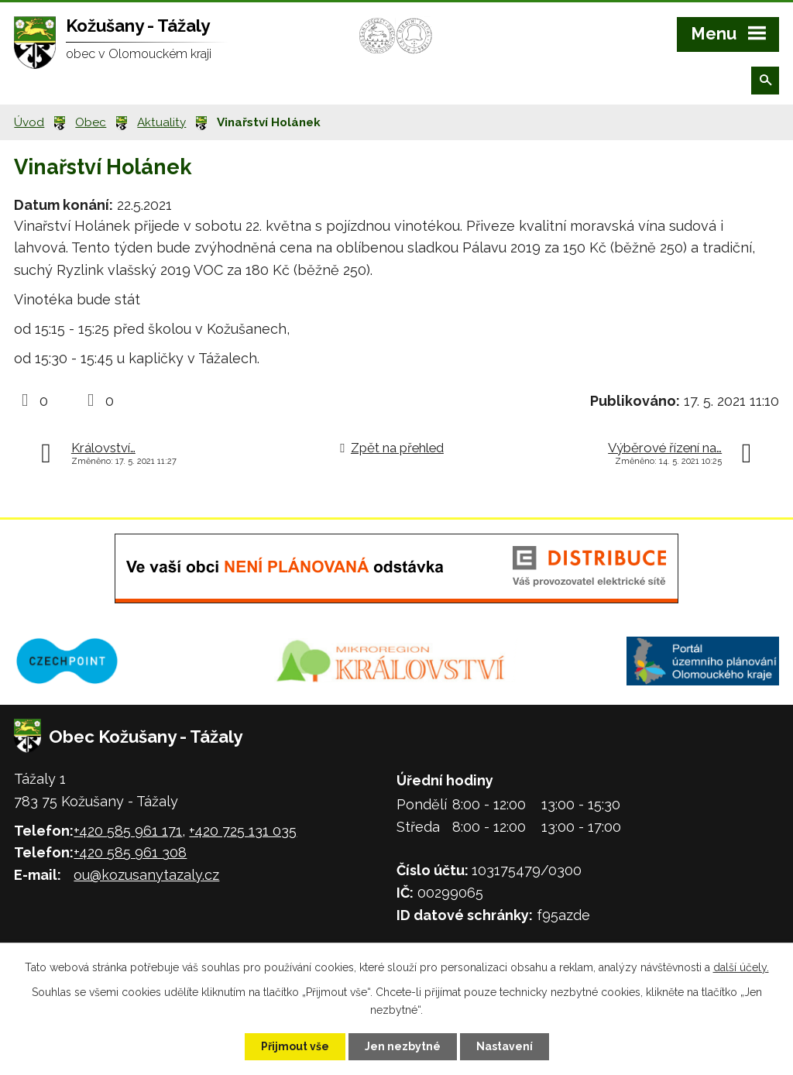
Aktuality (161, 122)
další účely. (741, 967)
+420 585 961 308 (130, 852)
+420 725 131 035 (243, 831)
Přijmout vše (295, 1046)
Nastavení (504, 1046)
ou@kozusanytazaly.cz (146, 875)
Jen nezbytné (403, 1046)
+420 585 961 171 (128, 831)
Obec (90, 122)
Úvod (29, 122)
